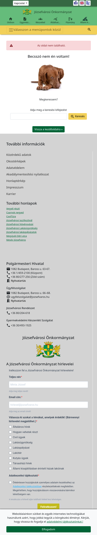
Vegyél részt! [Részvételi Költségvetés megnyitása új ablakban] (13, 208)
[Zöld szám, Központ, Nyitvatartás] (21, 3)
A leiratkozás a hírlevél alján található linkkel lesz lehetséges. (35, 499)
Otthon (11, 20)
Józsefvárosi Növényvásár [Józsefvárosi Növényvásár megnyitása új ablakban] (20, 224)
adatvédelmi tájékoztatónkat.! (65, 521)
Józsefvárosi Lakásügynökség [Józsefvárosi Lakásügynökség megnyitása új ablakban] (21, 228)
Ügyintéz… (25, 20)
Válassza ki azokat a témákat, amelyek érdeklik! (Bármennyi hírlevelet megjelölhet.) (44, 419)
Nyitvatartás (18, 280)
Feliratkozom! (48, 506)
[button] (89, 30)
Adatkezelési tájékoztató (23, 475)
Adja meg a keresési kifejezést (48, 110)
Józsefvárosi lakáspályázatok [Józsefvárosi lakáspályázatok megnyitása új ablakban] (21, 232)
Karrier (11, 194)
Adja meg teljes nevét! (18, 391)
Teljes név (15, 377)
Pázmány (70, 20)
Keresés (78, 116)
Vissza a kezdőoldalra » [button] (49, 129)
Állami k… (85, 20)
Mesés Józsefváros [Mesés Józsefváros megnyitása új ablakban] (16, 239)
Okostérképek (16, 161)
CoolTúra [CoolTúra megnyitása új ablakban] (11, 216)
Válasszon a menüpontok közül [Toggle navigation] (35, 29)
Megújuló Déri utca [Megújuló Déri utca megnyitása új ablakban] (16, 236)
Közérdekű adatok (18, 155)
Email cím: (15, 397)
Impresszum (15, 187)
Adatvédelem (15, 168)
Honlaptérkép (15, 181)
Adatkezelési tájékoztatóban (27, 486)
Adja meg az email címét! (20, 411)
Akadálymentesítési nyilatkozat (27, 174)
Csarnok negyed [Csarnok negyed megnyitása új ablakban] (15, 212)
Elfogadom (48, 529)
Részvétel (40, 20)
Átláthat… (55, 20)
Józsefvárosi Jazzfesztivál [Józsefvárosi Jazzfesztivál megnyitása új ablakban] (19, 220)
